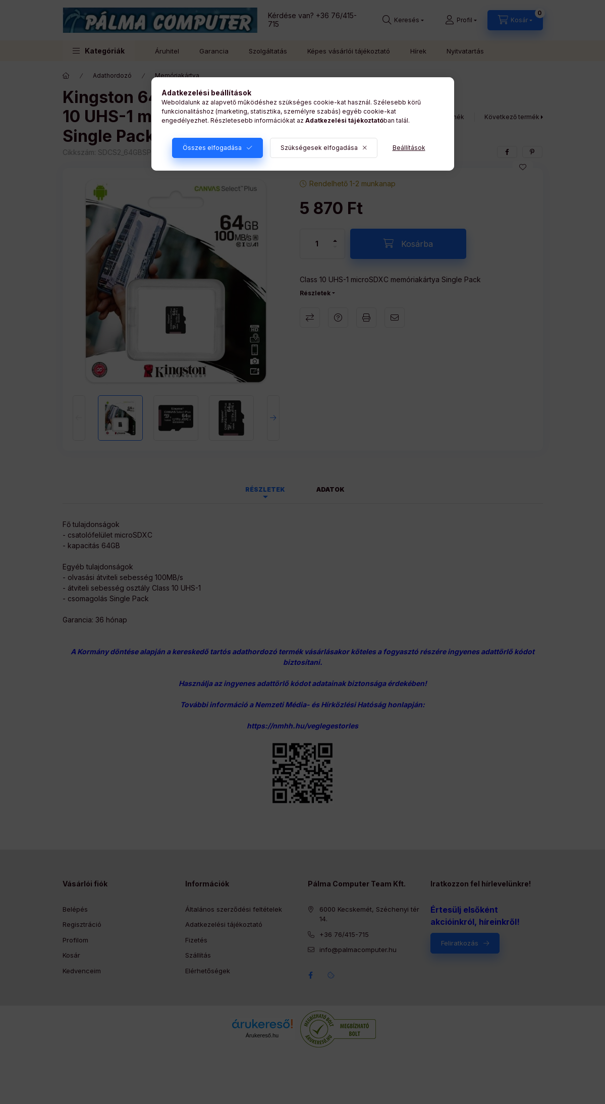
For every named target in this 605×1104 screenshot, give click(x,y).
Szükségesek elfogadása (319, 147)
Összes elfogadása (212, 147)
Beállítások (409, 147)
